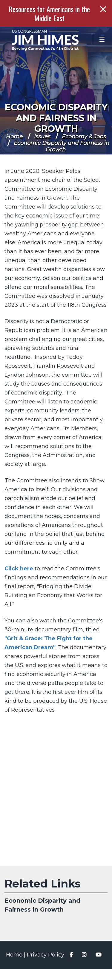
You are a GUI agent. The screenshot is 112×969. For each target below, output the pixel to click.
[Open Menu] (102, 39)
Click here (18, 568)
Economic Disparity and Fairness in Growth (56, 118)
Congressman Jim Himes (54, 40)
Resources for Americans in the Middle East (49, 13)
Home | (16, 954)
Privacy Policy (45, 954)
